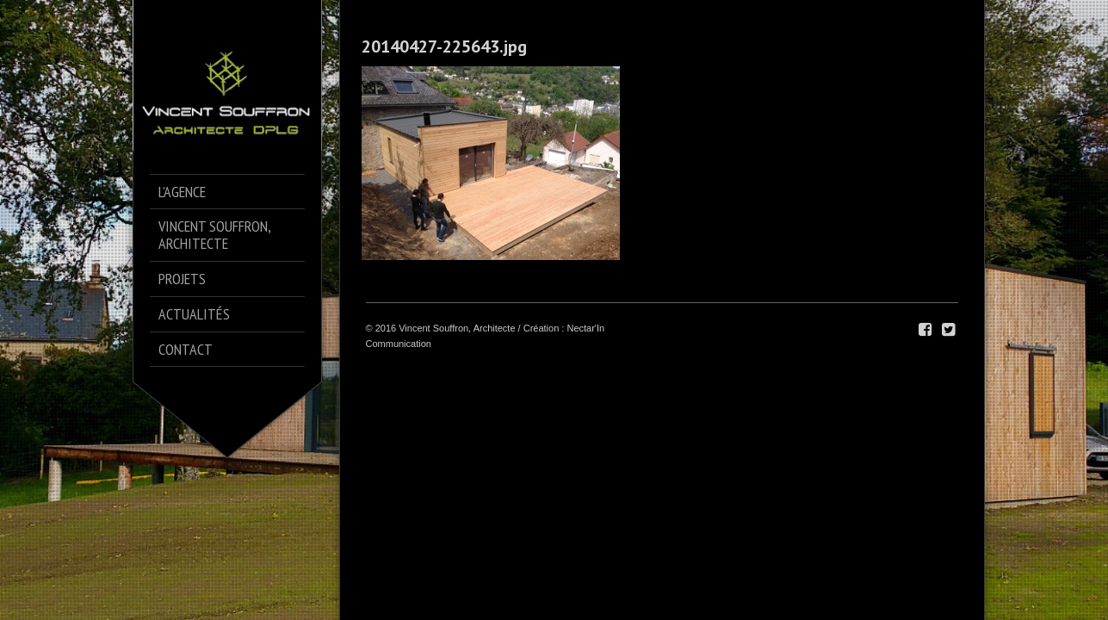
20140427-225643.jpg (444, 46)
